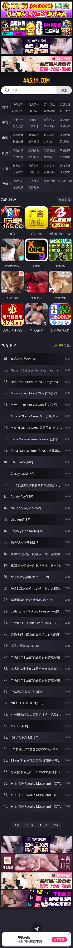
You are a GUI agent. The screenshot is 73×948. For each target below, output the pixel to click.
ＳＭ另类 (65, 126)
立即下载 (59, 939)
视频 (5, 122)
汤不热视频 (65, 181)
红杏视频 (18, 187)
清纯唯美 (33, 157)
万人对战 (49, 104)
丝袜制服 (33, 126)
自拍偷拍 (33, 119)
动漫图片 (65, 150)
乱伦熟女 (49, 141)
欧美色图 (49, 150)
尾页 (56, 825)
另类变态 (65, 141)
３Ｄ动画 (65, 119)
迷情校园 (18, 172)
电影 (5, 138)
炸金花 (34, 111)
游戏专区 (65, 104)
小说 (5, 168)
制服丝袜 (18, 141)
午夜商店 (33, 181)
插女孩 (18, 181)
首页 (17, 825)
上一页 (30, 825)
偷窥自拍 (18, 150)
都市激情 (18, 165)
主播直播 (49, 126)
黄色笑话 (49, 172)
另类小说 (33, 172)
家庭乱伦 (33, 165)
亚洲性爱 (18, 135)
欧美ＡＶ (49, 119)
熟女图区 (49, 157)
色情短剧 (33, 187)
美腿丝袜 (18, 157)
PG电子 (18, 104)
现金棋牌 (49, 111)
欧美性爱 (65, 135)
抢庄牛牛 (65, 111)
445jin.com (36, 80)
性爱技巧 (65, 172)
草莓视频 (49, 181)
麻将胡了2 (18, 111)
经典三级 (33, 141)
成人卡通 (49, 135)
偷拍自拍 (33, 135)
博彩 (5, 107)
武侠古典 (65, 165)
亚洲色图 (33, 150)
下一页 (43, 825)
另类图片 (65, 157)
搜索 (64, 90)
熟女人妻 (18, 126)
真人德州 (33, 104)
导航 (5, 184)
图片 (5, 153)
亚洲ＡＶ (18, 119)
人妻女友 (49, 165)
